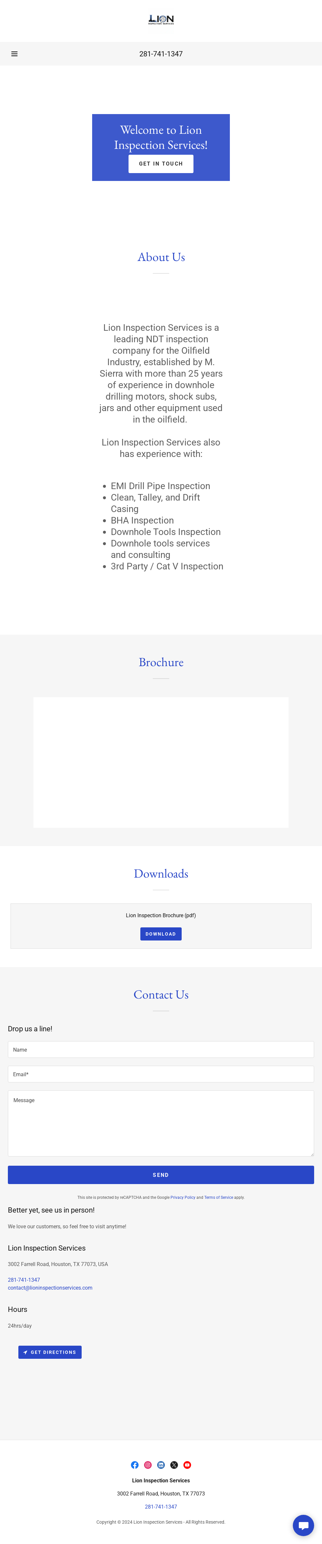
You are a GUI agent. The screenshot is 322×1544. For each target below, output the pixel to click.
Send (161, 1175)
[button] (14, 53)
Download (161, 934)
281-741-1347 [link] (161, 54)
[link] (161, 21)
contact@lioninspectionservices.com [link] (50, 1288)
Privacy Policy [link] (183, 1197)
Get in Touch (161, 164)
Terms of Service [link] (218, 1197)
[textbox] (161, 1049)
